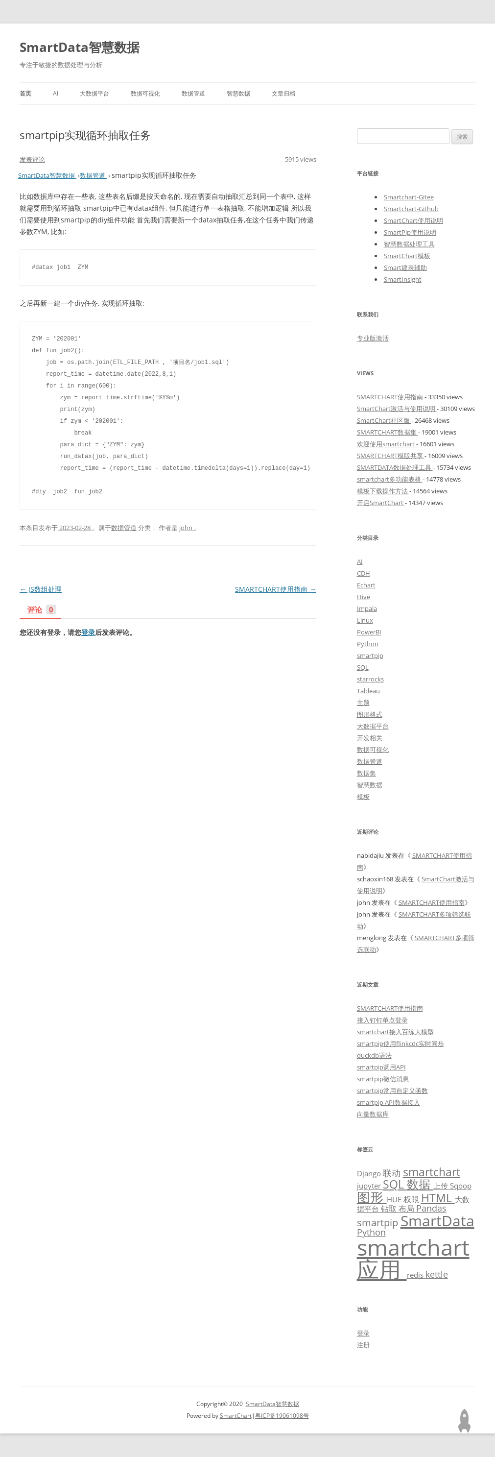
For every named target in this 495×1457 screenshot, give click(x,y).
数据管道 (193, 93)
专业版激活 (373, 338)
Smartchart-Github (411, 208)
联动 (393, 1173)
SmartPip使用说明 (410, 232)
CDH (363, 573)
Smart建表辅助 (405, 267)
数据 (420, 1184)
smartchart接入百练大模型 (395, 1031)
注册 (363, 1344)
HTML (438, 1198)
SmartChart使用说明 (413, 220)
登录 (88, 632)
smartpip (370, 655)
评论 (41, 610)
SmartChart (236, 1415)
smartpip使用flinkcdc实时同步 (400, 1043)
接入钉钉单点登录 (382, 1020)
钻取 (390, 1208)
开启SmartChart (381, 502)
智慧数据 (238, 93)
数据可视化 (145, 93)
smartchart (431, 1172)
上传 (441, 1185)
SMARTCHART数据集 (387, 432)
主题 (363, 702)
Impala (367, 608)
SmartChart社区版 (384, 420)
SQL (363, 667)
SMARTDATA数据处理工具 (395, 467)
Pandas (431, 1208)
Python (367, 643)
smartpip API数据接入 (388, 1102)
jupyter (370, 1185)
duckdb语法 (374, 1055)
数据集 (366, 773)
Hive (363, 596)
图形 (372, 1197)
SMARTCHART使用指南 (275, 589)
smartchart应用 (413, 1258)
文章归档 (283, 93)
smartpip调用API (381, 1067)
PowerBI (369, 632)
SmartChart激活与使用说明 (397, 408)
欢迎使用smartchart (386, 443)
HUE (395, 1199)
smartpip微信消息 (383, 1078)
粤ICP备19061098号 (282, 1415)
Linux (365, 620)
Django (370, 1173)
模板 (363, 796)
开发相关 (369, 737)
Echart (366, 585)
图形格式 (369, 714)
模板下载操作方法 (383, 490)
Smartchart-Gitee (409, 197)
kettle (436, 1274)
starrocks (370, 679)
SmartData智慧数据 (80, 47)
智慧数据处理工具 (409, 244)
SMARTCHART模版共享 (390, 455)
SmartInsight (403, 279)
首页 (25, 93)
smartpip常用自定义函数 (392, 1090)
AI (55, 93)
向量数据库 (373, 1114)
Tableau (368, 690)
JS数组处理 (41, 589)
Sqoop (460, 1185)
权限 (412, 1199)
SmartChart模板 (407, 255)
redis (416, 1275)
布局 (407, 1208)
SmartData (437, 1220)
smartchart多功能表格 (390, 479)
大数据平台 (94, 93)
